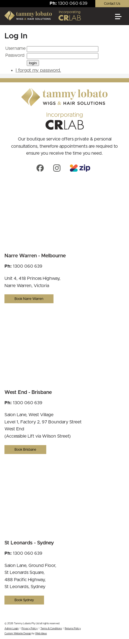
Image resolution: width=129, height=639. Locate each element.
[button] (120, 19)
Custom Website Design (17, 633)
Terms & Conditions (51, 628)
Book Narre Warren (28, 298)
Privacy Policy (29, 628)
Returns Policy (73, 628)
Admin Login (11, 628)
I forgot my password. (38, 70)
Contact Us (112, 3)
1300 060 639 (72, 3)
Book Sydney (24, 600)
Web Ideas (41, 633)
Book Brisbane (25, 449)
